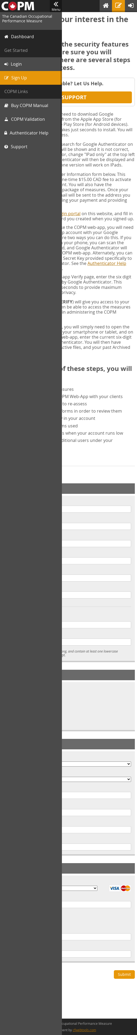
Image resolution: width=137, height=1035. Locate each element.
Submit (124, 974)
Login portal (68, 214)
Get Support (68, 97)
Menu (56, 6)
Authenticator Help (106, 263)
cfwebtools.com (84, 1030)
